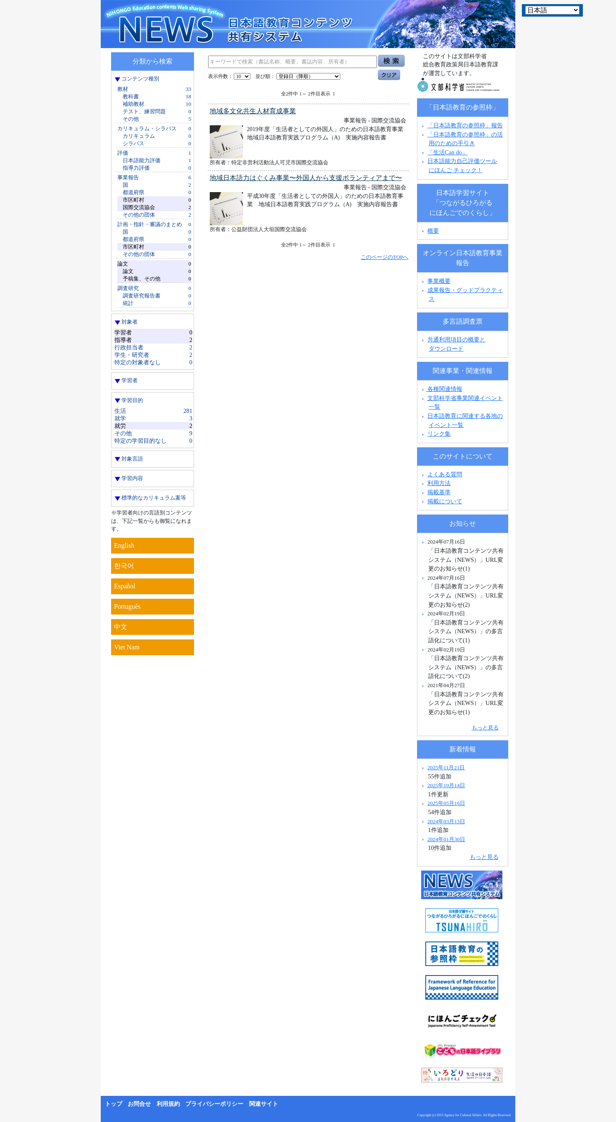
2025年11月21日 (446, 767)
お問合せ (139, 1104)
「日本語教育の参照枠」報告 (465, 125)
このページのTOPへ (384, 257)
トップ (113, 1104)
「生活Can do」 (447, 152)
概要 (433, 230)
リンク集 (439, 433)
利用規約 (168, 1104)
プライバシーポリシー (214, 1104)
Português (127, 606)
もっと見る (485, 727)
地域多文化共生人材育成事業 (253, 111)
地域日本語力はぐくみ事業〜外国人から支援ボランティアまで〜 (306, 177)
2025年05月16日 (446, 803)
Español (125, 586)
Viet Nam (127, 647)
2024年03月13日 (446, 821)
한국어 (124, 565)
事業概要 (439, 281)
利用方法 (439, 483)
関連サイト (263, 1104)
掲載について (444, 501)
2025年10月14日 (446, 785)
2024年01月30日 (446, 839)
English (124, 545)
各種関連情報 (441, 388)
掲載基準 (439, 492)
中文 (120, 626)
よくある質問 (444, 474)
